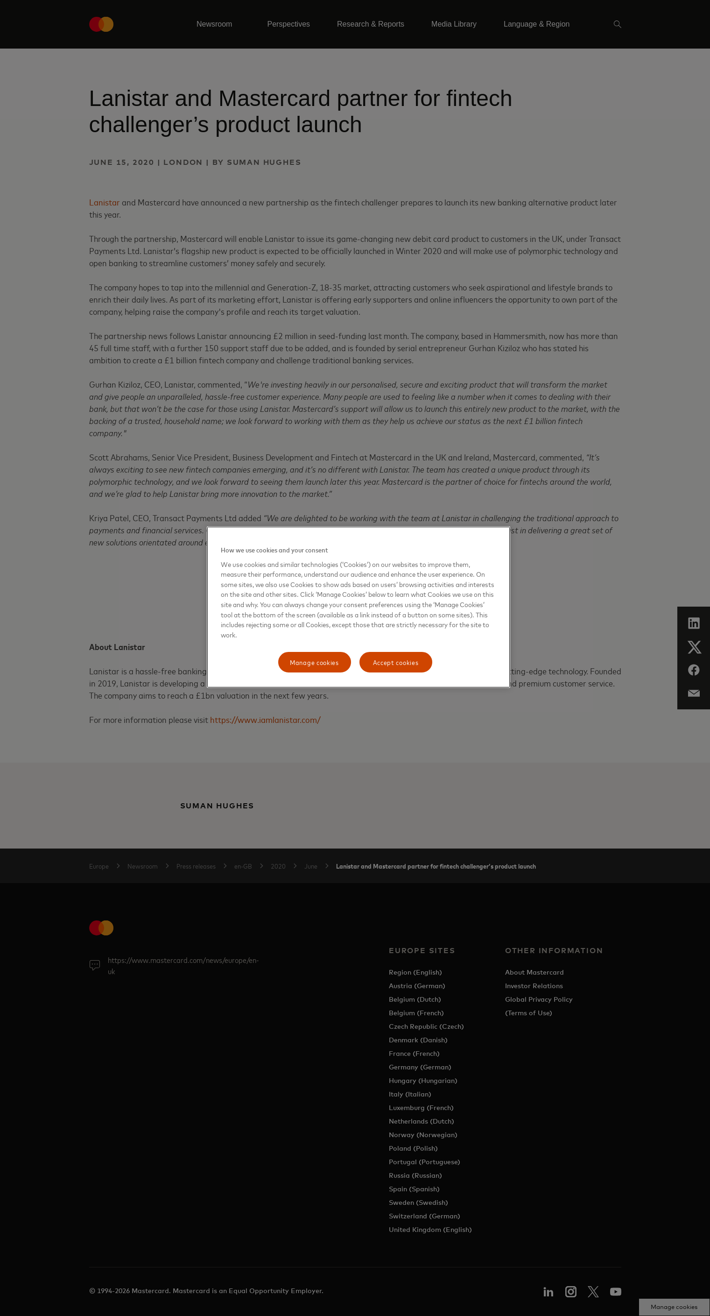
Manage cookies (314, 662)
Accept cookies (396, 662)
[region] (358, 607)
